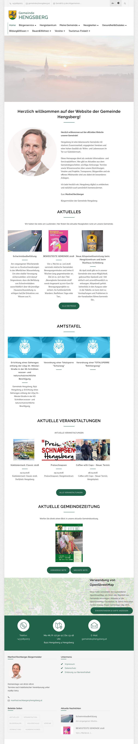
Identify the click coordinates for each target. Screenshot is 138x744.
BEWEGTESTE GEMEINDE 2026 (58, 256)
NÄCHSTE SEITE (81, 570)
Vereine (60, 30)
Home (12, 25)
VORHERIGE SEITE (58, 570)
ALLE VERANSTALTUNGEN (71, 493)
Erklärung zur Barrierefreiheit (77, 672)
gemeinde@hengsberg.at (39, 3)
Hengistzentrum (48, 25)
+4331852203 (17, 3)
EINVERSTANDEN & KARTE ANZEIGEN (111, 611)
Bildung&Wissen (19, 30)
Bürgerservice (28, 25)
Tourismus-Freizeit (79, 30)
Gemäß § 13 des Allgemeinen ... (68, 3)
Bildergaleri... (16, 723)
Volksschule (33, 723)
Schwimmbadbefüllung (25, 256)
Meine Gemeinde (70, 25)
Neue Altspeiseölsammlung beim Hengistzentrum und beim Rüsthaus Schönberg (93, 259)
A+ (113, 3)
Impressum (70, 664)
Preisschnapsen (59, 465)
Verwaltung (15, 729)
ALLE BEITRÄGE (69, 306)
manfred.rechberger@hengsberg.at (26, 700)
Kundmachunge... (33, 729)
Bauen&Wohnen (41, 30)
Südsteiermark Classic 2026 (25, 465)
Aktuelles (14, 717)
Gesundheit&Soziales (114, 25)
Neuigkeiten (91, 25)
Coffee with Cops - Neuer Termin (93, 465)
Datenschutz (70, 668)
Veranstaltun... (31, 717)
